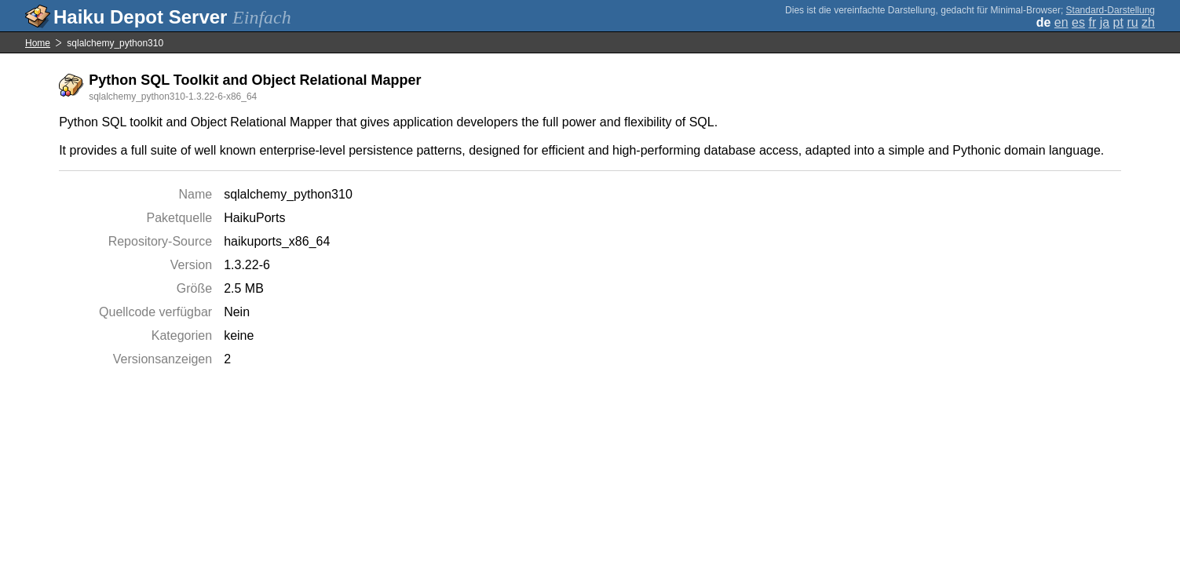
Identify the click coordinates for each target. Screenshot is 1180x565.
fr (1092, 22)
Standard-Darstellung (1110, 10)
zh (1148, 22)
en (1061, 22)
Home (37, 43)
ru (1132, 22)
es (1078, 22)
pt (1118, 22)
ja (1104, 22)
